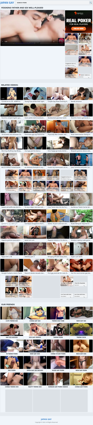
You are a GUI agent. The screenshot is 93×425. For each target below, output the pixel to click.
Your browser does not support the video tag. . (32, 28)
